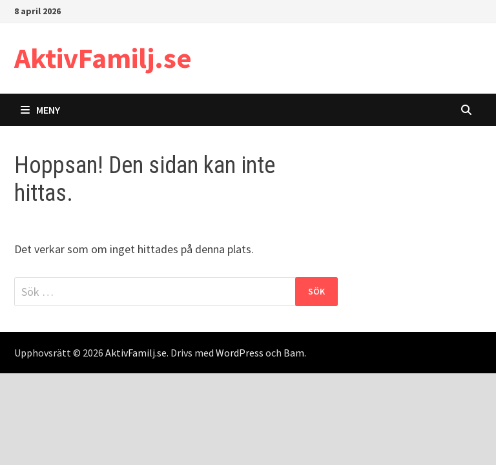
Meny (40, 109)
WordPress (240, 352)
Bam (294, 352)
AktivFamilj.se (103, 58)
